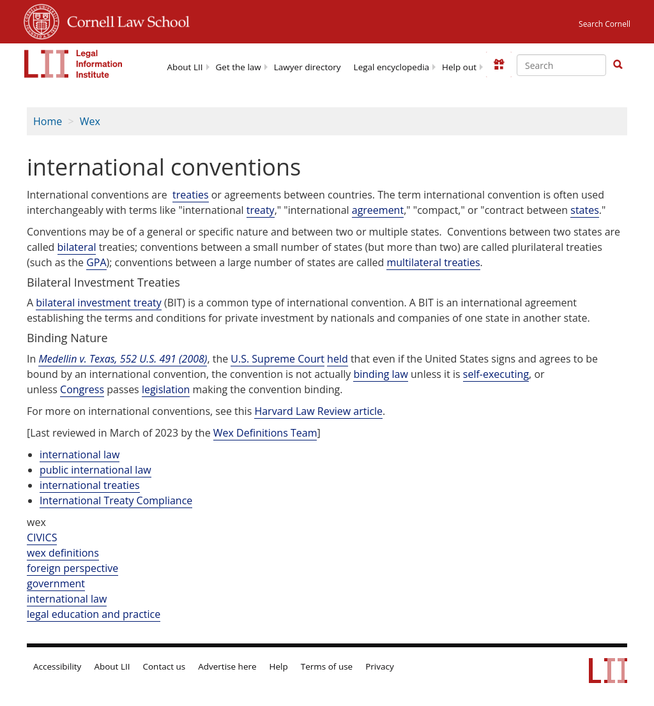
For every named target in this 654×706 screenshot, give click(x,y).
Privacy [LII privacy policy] (379, 666)
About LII (184, 67)
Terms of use (327, 666)
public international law (95, 470)
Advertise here (227, 666)
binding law (380, 374)
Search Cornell (604, 24)
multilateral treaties (433, 262)
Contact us (164, 666)
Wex (90, 121)
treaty (261, 210)
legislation (166, 389)
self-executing (496, 374)
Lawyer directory (307, 67)
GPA (96, 262)
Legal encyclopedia (391, 67)
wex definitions (63, 553)
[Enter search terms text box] (561, 65)
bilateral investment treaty (99, 303)
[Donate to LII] (499, 64)
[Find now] (617, 65)
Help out (459, 67)
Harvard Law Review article (318, 411)
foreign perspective (72, 568)
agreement (378, 210)
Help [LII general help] (279, 666)
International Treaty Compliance (116, 500)
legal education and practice (93, 614)
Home (47, 121)
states (584, 210)
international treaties (90, 485)
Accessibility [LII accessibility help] (57, 666)
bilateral (76, 247)
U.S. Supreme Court (277, 359)
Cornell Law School (124, 20)
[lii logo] (73, 64)
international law (79, 454)
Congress (82, 389)
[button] (617, 64)
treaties (190, 195)
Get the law (238, 67)
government (56, 583)
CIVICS (42, 537)
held (337, 359)
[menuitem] (184, 66)
